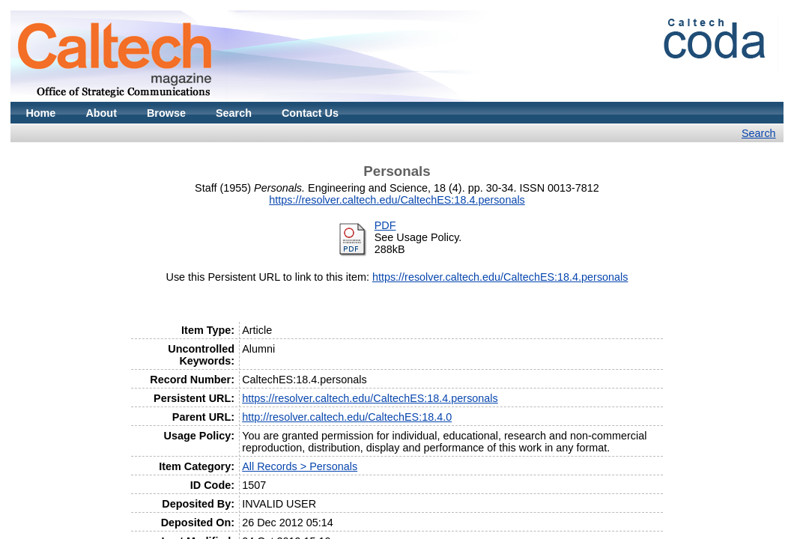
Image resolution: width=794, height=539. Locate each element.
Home (40, 113)
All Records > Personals (299, 466)
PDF (385, 225)
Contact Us (310, 113)
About (101, 113)
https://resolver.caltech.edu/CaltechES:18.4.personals (397, 200)
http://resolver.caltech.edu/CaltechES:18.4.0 (347, 417)
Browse (166, 113)
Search (234, 113)
